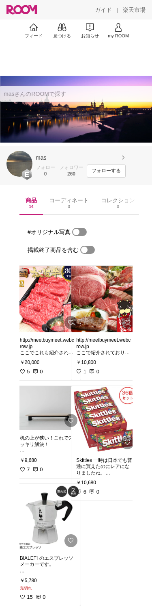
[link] (48, 299)
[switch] (79, 232)
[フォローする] (106, 171)
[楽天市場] (134, 9)
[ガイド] (103, 9)
